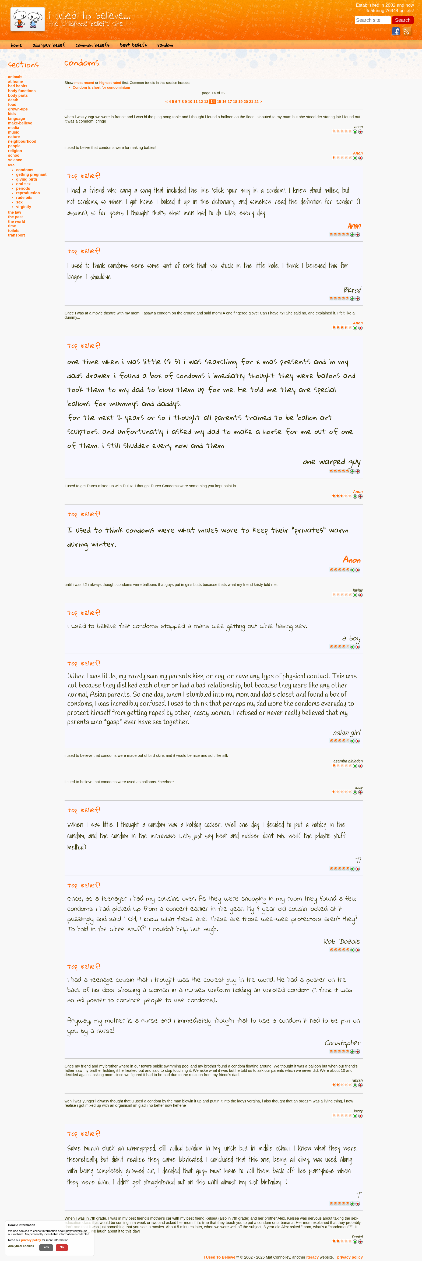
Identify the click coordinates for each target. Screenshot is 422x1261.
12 (201, 101)
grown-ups (18, 109)
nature (14, 137)
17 (230, 101)
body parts (18, 95)
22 (256, 101)
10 (190, 101)
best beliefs (133, 45)
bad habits (17, 86)
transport (16, 235)
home (16, 45)
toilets (13, 230)
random (165, 45)
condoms (24, 170)
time (12, 226)
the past (15, 217)
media (13, 128)
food (12, 104)
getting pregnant (31, 174)
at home (15, 81)
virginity (23, 207)
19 (240, 101)
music (13, 132)
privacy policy (350, 1257)
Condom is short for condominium (101, 87)
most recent (84, 83)
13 (206, 101)
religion (15, 151)
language (16, 118)
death (13, 100)
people (14, 146)
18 (235, 101)
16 (224, 101)
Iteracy (312, 1257)
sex (11, 164)
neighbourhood (22, 141)
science (15, 160)
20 (246, 101)
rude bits (24, 197)
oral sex (23, 184)
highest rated (110, 83)
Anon (358, 153)
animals (15, 77)
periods (23, 188)
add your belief (49, 45)
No (62, 1247)
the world (16, 221)
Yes (46, 1247)
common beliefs (92, 45)
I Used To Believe (219, 1257)
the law (14, 212)
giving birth (26, 179)
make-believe (20, 123)
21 (251, 101)
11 (195, 101)
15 (219, 101)
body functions (22, 91)
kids (12, 114)
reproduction (28, 193)
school (14, 155)
